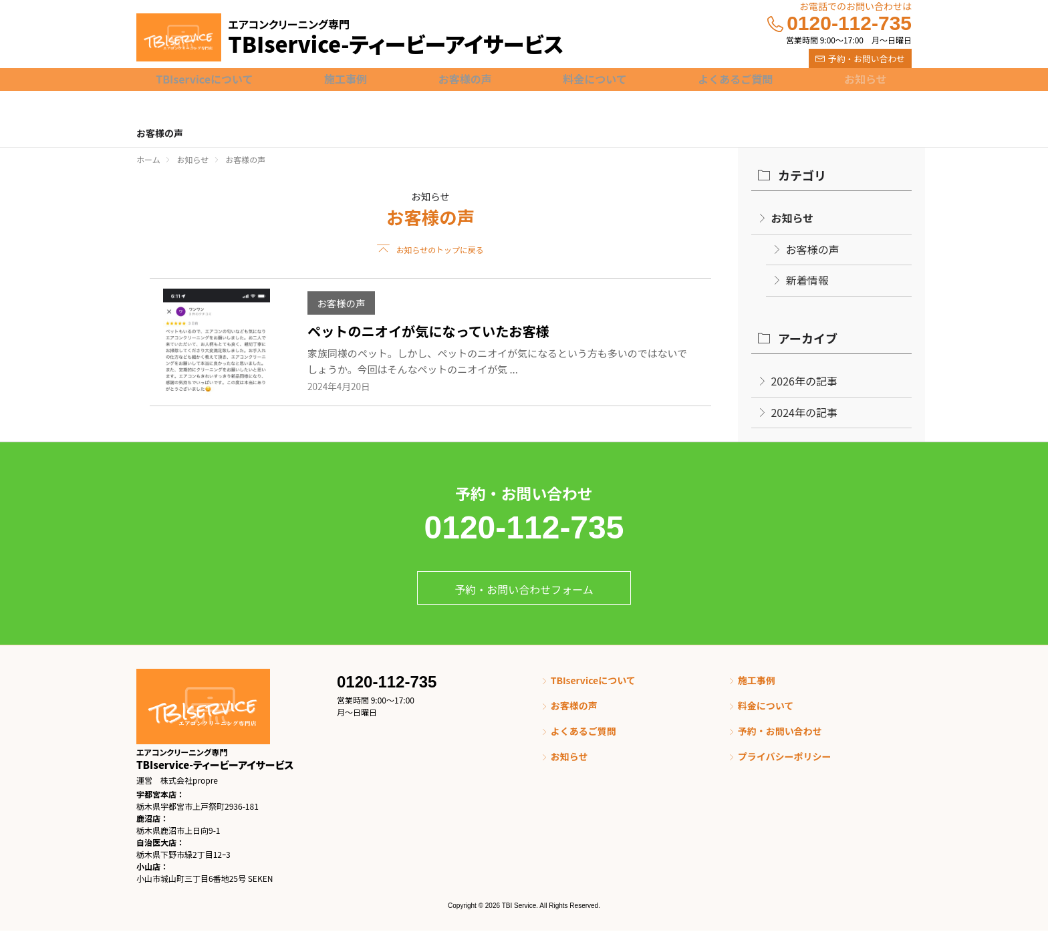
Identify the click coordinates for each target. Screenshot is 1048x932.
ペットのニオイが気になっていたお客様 (428, 331)
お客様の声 (341, 303)
